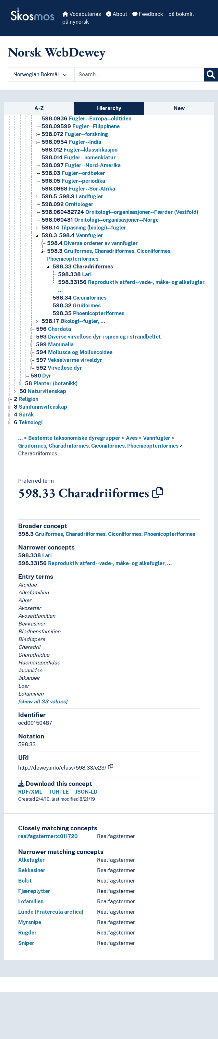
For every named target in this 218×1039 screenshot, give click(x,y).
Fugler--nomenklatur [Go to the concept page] (79, 158)
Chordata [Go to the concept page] (53, 329)
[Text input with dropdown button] (139, 75)
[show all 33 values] (42, 702)
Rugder (27, 933)
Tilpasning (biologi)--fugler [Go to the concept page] (84, 228)
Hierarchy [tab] (109, 108)
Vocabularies (81, 14)
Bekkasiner (31, 870)
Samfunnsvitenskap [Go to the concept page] (40, 407)
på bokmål (181, 14)
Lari (35, 555)
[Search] (211, 75)
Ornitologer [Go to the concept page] (67, 204)
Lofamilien (30, 901)
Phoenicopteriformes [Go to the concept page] (88, 313)
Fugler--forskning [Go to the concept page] (75, 134)
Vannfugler (156, 438)
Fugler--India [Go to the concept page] (71, 142)
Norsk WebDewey (56, 51)
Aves (132, 438)
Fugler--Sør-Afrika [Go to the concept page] (78, 189)
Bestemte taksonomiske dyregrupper (74, 438)
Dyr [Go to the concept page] (40, 376)
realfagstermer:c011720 (48, 836)
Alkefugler (31, 860)
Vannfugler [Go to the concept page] (72, 235)
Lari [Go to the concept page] (74, 274)
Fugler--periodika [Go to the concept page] (73, 181)
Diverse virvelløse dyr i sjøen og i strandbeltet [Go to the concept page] (98, 337)
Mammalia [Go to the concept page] (55, 344)
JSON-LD (86, 792)
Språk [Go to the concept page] (24, 415)
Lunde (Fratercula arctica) (50, 912)
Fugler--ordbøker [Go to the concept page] (73, 173)
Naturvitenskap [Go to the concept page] (42, 391)
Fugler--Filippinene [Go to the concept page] (81, 126)
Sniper (26, 943)
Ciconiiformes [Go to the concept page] (79, 298)
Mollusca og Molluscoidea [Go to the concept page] (74, 352)
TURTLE (59, 792)
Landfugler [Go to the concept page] (72, 196)
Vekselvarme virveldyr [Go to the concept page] (69, 360)
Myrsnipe (29, 922)
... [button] (20, 438)
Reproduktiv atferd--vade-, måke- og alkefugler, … (95, 563)
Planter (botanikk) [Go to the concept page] (51, 383)
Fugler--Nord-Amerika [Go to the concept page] (81, 165)
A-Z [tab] (39, 108)
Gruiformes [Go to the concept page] (77, 306)
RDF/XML (30, 792)
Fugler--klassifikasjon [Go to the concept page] (79, 150)
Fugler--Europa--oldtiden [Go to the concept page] (86, 119)
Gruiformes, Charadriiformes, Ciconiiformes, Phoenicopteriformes (98, 446)
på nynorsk (75, 22)
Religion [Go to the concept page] (26, 399)
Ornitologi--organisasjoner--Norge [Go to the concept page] (100, 220)
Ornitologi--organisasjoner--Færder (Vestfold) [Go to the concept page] (120, 212)
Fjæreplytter (34, 891)
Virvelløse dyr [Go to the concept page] (59, 368)
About (116, 14)
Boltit (25, 881)
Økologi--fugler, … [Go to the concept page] (73, 321)
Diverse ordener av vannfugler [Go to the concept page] (92, 243)
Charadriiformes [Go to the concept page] (83, 267)
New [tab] (179, 108)
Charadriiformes (37, 454)
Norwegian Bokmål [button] (40, 74)
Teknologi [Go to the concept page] (28, 422)
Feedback (147, 14)
